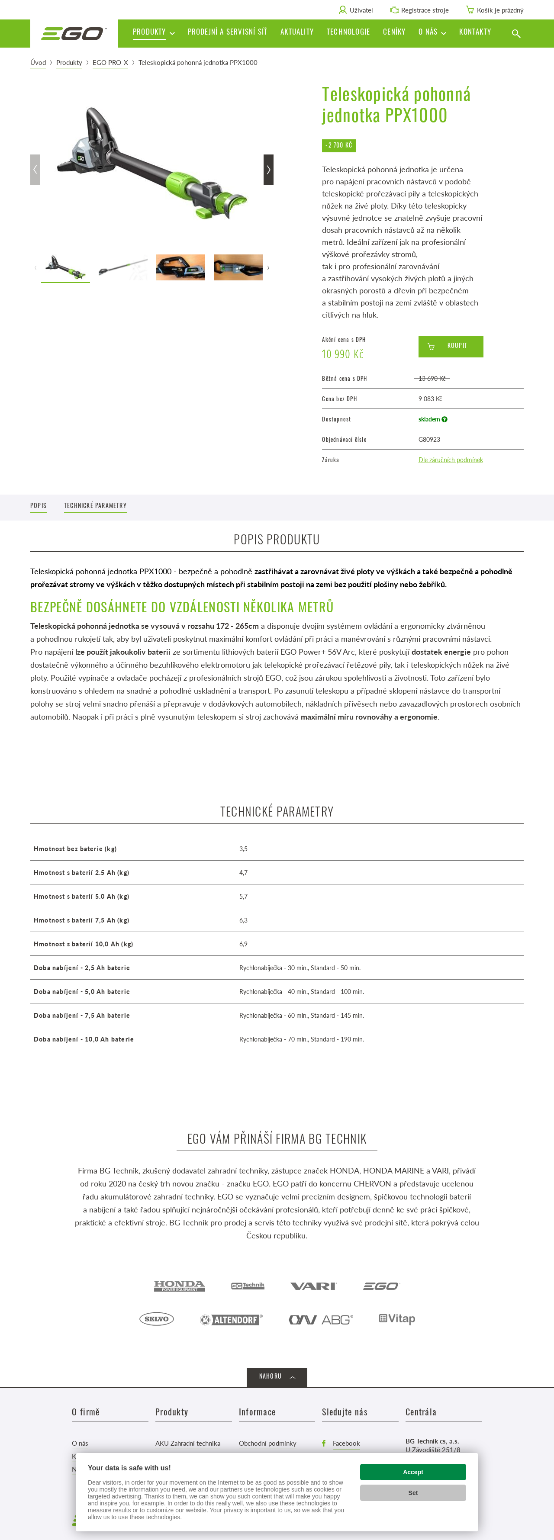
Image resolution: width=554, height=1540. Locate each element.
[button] (432, 33)
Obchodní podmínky (267, 1442)
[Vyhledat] (516, 33)
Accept (413, 1472)
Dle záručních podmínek (451, 459)
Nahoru (270, 1377)
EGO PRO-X (110, 62)
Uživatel (361, 9)
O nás (80, 1442)
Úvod (38, 62)
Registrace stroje (425, 9)
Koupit (457, 346)
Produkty (69, 62)
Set (413, 1492)
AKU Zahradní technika (187, 1442)
